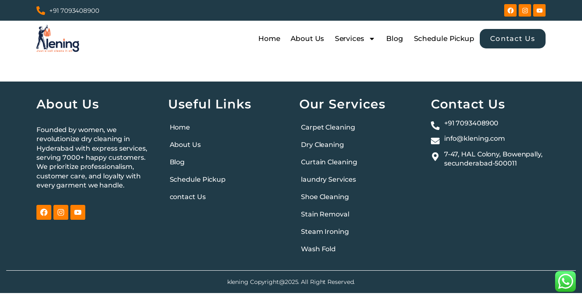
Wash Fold (318, 249)
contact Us (188, 197)
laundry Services (328, 179)
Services (355, 38)
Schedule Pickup (444, 38)
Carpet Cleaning (328, 127)
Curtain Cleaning (329, 162)
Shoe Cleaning (325, 197)
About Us (307, 38)
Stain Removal (325, 214)
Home (269, 38)
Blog (394, 38)
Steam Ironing (325, 232)
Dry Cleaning (322, 145)
